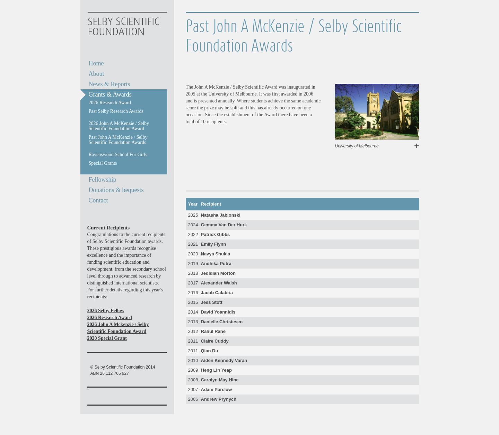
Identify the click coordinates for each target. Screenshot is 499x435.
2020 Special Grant (107, 338)
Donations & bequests (116, 190)
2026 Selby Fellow (105, 310)
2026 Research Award (109, 317)
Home (96, 63)
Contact (98, 200)
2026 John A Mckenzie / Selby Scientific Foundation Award (118, 328)
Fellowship (102, 179)
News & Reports (109, 84)
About (96, 73)
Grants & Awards (110, 94)
